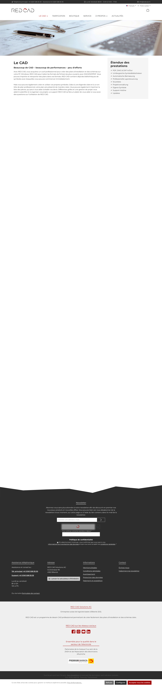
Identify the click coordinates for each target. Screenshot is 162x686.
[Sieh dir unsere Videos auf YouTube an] (83, 632)
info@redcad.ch (144, 2)
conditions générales (107, 544)
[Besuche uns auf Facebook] (73, 632)
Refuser (109, 683)
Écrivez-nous (124, 568)
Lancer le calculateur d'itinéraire (64, 579)
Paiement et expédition (93, 581)
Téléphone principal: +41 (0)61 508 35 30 (28, 2)
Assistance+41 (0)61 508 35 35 (53, 2)
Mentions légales (90, 568)
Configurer (120, 683)
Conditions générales (91, 571)
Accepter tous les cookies (139, 683)
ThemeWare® (92, 678)
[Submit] (101, 520)
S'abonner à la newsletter (129, 571)
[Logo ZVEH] (81, 661)
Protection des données (93, 578)
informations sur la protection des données (63, 544)
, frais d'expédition (72, 675)
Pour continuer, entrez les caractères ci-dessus (77, 531)
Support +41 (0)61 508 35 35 (23, 576)
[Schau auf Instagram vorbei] (78, 632)
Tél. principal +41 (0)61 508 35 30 (25, 572)
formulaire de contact (31, 594)
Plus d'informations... (74, 683)
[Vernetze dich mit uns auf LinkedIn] (88, 632)
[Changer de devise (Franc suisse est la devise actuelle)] (144, 6)
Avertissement (89, 574)
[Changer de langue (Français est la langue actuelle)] (131, 6)
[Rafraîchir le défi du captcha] (97, 527)
